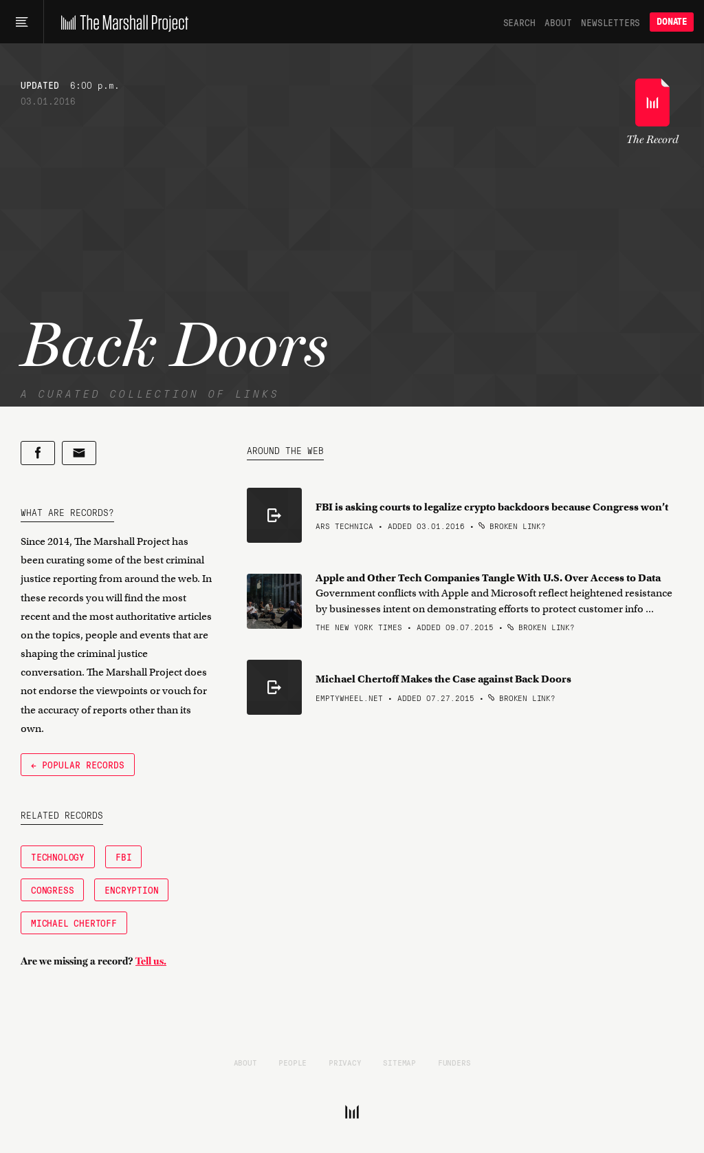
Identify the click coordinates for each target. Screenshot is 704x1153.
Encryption (131, 889)
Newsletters (610, 22)
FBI (123, 856)
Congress (52, 889)
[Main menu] (21, 22)
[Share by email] (79, 453)
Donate (672, 22)
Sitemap (399, 1062)
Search (519, 22)
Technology (58, 856)
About (557, 22)
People (292, 1062)
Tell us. (150, 961)
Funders (454, 1062)
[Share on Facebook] (38, 453)
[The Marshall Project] (121, 22)
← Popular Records (77, 764)
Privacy (345, 1062)
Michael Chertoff (74, 922)
